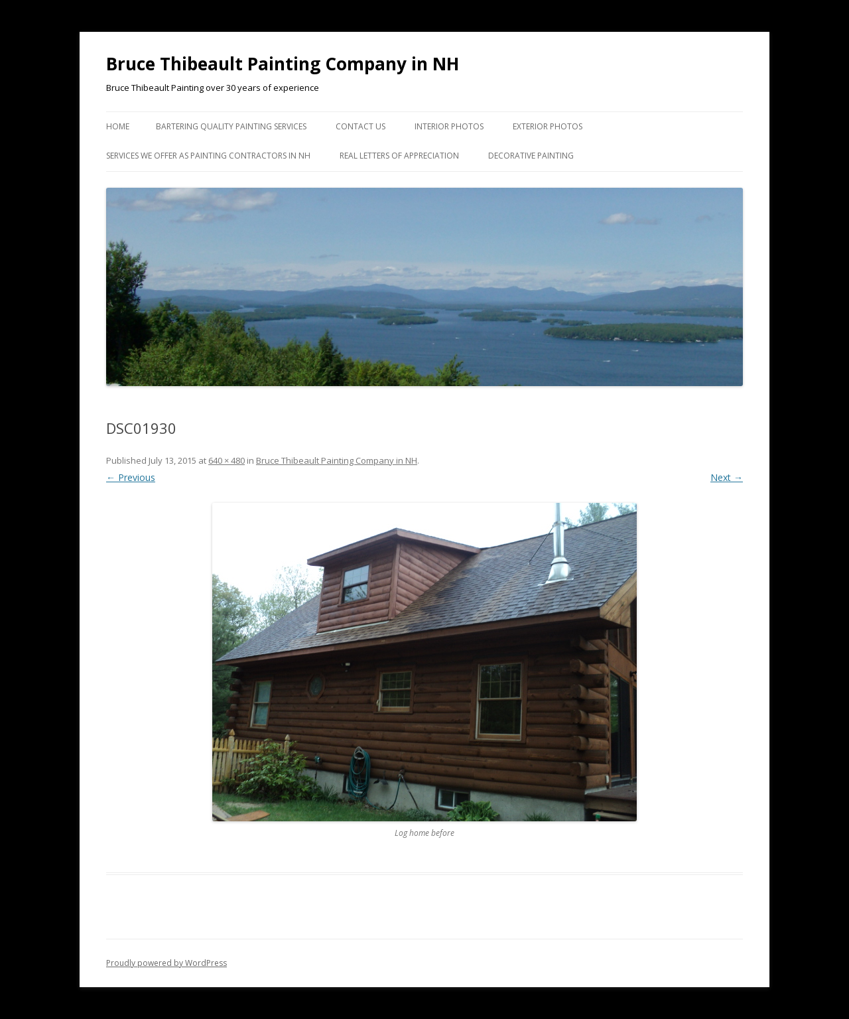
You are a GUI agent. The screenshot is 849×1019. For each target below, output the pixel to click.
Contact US (360, 126)
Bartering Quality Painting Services (231, 126)
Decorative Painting (531, 155)
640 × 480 (226, 460)
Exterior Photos (547, 126)
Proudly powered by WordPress (166, 963)
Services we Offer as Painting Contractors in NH (208, 155)
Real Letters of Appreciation (399, 155)
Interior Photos (449, 126)
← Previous (130, 477)
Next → (726, 477)
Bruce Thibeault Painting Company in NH (282, 64)
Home (117, 126)
